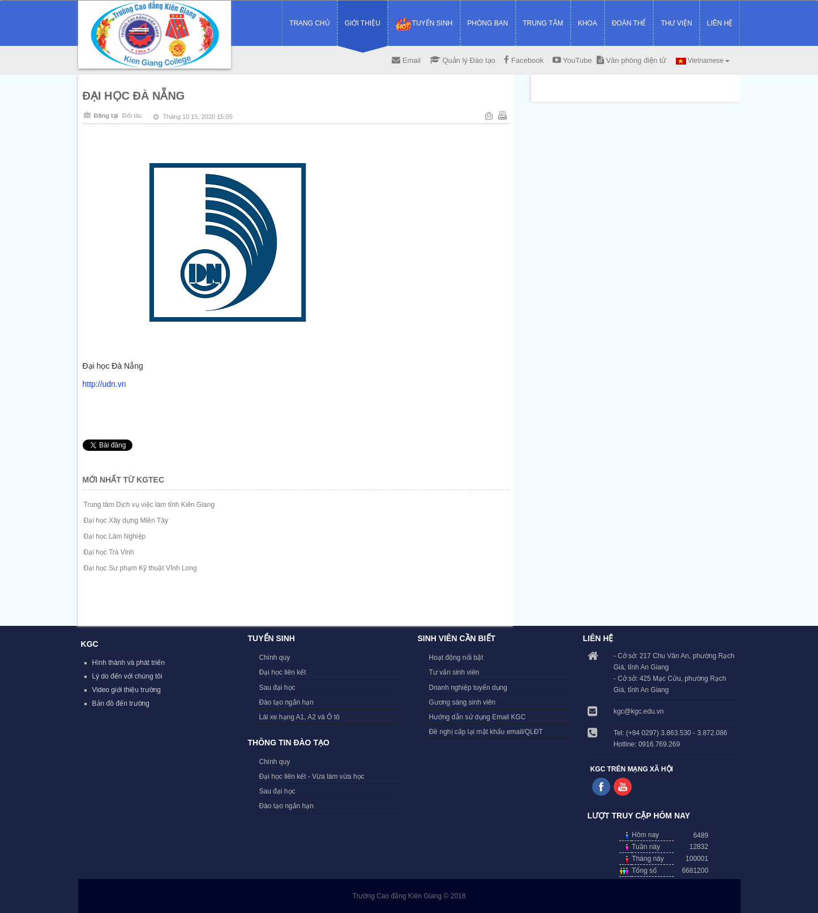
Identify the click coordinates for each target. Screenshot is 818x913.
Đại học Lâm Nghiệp (115, 536)
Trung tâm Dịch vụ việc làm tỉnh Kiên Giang (149, 505)
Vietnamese (703, 61)
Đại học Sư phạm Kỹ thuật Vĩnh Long (140, 568)
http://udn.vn (104, 384)
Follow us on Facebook (601, 787)
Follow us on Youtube (623, 787)
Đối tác (132, 115)
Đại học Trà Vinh (109, 552)
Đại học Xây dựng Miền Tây (126, 520)
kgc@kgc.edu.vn (639, 711)
